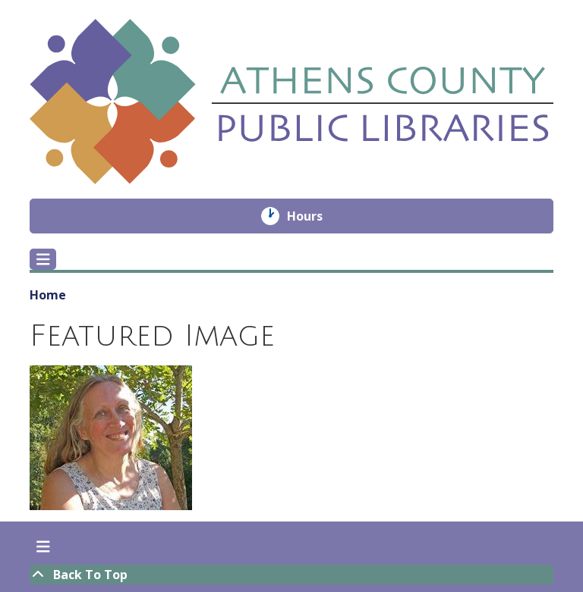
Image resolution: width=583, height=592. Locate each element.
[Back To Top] (291, 574)
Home (48, 295)
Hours (315, 216)
